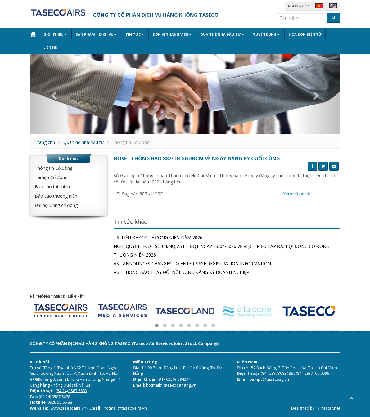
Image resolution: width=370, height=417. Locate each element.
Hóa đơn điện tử (299, 34)
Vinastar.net (328, 408)
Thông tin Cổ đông (53, 168)
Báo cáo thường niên (56, 196)
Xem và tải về (296, 194)
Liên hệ (50, 47)
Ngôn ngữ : (298, 5)
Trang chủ (45, 142)
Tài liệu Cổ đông (51, 177)
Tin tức (133, 34)
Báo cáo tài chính (52, 187)
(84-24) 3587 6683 (71, 390)
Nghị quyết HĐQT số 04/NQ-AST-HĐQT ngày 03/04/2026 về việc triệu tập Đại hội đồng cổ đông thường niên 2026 (221, 250)
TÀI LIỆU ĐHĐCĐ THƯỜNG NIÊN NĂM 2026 (158, 237)
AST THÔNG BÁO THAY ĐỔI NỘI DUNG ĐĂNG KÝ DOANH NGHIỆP (181, 272)
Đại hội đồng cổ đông (56, 205)
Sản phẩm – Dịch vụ (95, 34)
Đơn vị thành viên (169, 34)
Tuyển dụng (262, 34)
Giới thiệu (55, 34)
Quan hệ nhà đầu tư (219, 34)
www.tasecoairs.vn (68, 408)
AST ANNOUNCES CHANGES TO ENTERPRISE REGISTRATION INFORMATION (192, 264)
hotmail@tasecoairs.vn (125, 408)
